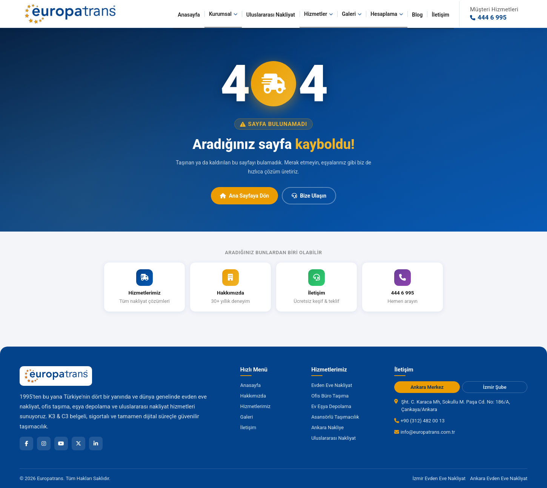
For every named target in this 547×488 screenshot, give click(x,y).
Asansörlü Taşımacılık (335, 417)
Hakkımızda (253, 396)
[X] (78, 443)
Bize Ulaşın (309, 196)
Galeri (351, 14)
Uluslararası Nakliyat (270, 15)
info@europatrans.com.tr (424, 432)
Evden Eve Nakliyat (331, 385)
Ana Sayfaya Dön (244, 196)
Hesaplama (386, 14)
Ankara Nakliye (327, 427)
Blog (417, 15)
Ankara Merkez (427, 387)
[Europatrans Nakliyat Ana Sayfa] (69, 14)
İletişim (440, 15)
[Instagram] (44, 443)
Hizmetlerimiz (255, 406)
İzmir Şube (494, 387)
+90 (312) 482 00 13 (419, 421)
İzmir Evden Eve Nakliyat (439, 478)
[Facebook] (26, 443)
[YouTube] (61, 443)
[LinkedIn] (96, 443)
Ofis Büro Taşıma (330, 396)
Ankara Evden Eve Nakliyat (498, 478)
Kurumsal (223, 14)
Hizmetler (318, 14)
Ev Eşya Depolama (331, 406)
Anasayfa (189, 15)
